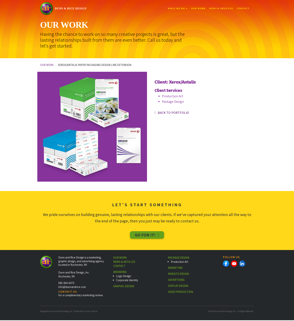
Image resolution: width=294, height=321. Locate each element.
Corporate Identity (127, 281)
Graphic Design (123, 287)
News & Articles (221, 8)
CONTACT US (67, 292)
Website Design (178, 274)
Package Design (178, 258)
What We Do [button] (178, 8)
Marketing (175, 268)
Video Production (180, 292)
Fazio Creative (91, 312)
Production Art (179, 262)
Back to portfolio (173, 112)
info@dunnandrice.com (72, 287)
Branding (120, 272)
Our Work (198, 8)
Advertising (176, 280)
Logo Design (123, 277)
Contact (243, 8)
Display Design (178, 286)
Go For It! (145, 235)
